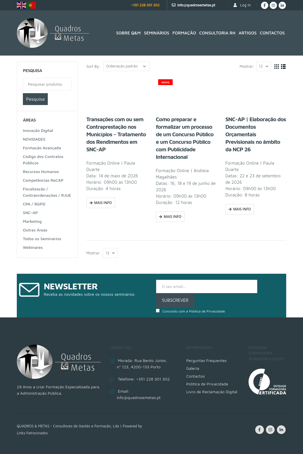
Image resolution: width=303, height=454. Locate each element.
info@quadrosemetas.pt (196, 5)
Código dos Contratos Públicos (43, 159)
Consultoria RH (217, 32)
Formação (184, 32)
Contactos (272, 32)
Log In (242, 5)
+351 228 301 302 (145, 5)
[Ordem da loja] (126, 66)
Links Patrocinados (32, 433)
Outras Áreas (35, 229)
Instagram (270, 429)
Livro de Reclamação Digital (211, 391)
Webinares (33, 247)
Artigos (248, 32)
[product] (116, 94)
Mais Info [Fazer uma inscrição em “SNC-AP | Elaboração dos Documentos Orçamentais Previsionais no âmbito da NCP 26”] (242, 209)
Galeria (192, 368)
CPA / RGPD (34, 203)
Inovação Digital (38, 130)
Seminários (156, 32)
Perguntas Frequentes (206, 360)
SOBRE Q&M (128, 32)
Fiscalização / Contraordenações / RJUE (47, 192)
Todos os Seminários (42, 238)
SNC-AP (30, 212)
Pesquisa (35, 99)
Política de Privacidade (207, 311)
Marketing (32, 221)
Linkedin (281, 429)
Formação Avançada (42, 147)
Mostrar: (247, 66)
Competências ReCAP (43, 180)
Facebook (259, 429)
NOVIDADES (34, 139)
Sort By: (93, 66)
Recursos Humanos (41, 171)
